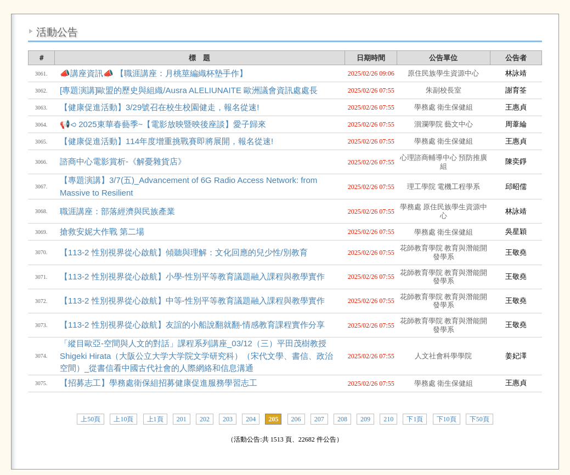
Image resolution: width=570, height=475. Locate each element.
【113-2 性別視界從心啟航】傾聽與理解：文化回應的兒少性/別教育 (184, 252)
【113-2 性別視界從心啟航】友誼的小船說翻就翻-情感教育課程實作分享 (192, 324)
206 (296, 419)
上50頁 (90, 419)
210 (388, 419)
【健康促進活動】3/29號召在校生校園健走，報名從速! (159, 107)
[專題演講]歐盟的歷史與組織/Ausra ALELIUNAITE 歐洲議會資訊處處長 (189, 90)
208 (342, 419)
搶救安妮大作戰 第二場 (102, 231)
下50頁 (479, 419)
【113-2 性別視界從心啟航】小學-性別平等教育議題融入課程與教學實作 (192, 276)
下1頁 (415, 419)
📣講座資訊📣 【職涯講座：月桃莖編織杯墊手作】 (153, 73)
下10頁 (446, 419)
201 (182, 419)
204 (251, 419)
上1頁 (155, 419)
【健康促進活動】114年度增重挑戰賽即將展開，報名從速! (166, 141)
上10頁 (123, 419)
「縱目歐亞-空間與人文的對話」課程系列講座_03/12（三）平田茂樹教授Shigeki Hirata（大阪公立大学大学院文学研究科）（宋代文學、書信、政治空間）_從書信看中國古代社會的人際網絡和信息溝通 (196, 356)
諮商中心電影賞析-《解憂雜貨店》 (123, 161)
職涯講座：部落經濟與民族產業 (117, 211)
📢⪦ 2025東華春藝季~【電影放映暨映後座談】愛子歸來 (163, 124)
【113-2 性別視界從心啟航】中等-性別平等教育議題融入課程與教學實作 (192, 300)
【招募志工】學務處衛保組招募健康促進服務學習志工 (158, 382)
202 (205, 419)
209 (365, 419)
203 (228, 419)
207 (319, 419)
